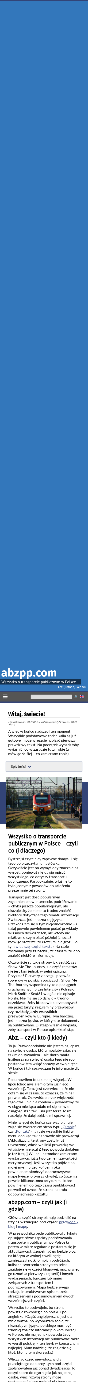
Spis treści (18, 767)
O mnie (69, 1126)
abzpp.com (29, 673)
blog (11, 1226)
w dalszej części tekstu (34, 946)
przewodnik (68, 1222)
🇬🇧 (82, 696)
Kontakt (22, 1131)
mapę (22, 1226)
